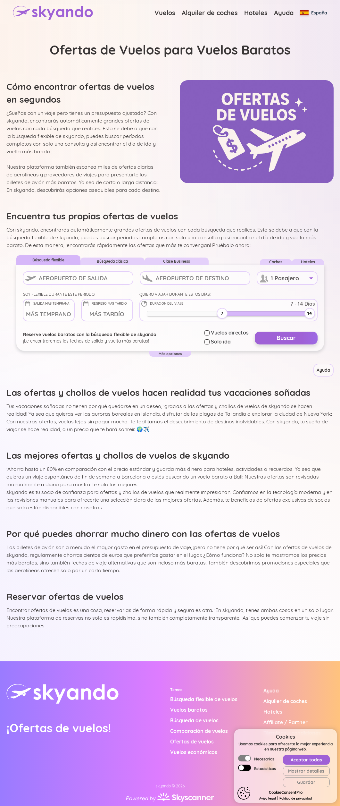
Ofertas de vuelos (192, 741)
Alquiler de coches (210, 13)
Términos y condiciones (292, 733)
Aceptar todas (306, 785)
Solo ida (217, 341)
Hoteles (256, 13)
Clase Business (176, 261)
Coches (275, 261)
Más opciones (170, 354)
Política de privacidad (290, 743)
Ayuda (284, 13)
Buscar (286, 338)
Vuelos (164, 13)
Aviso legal (276, 754)
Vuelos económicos (193, 752)
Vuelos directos (226, 332)
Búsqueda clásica (112, 261)
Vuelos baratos (189, 710)
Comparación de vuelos (199, 731)
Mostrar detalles (306, 796)
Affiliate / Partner (285, 722)
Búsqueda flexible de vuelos (203, 699)
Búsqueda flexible (48, 260)
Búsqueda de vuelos (194, 720)
